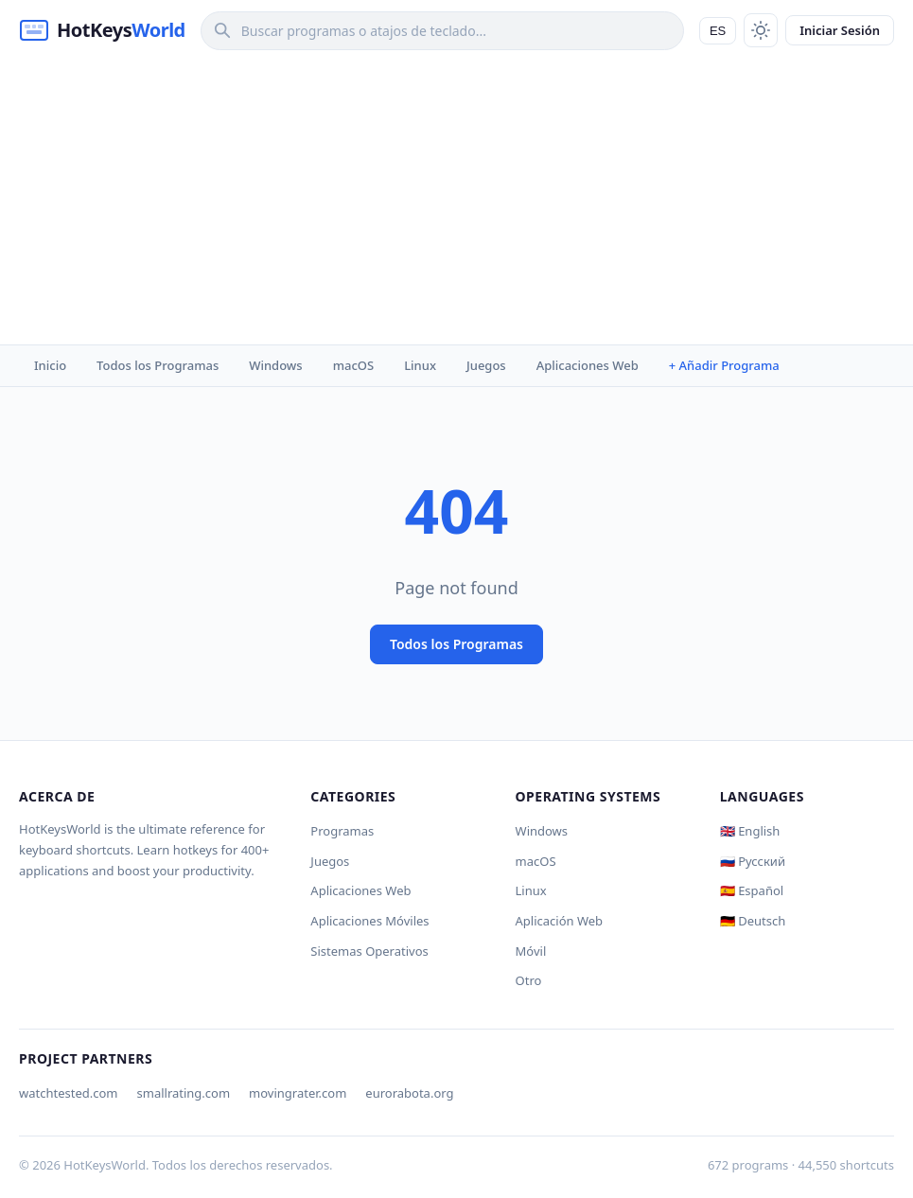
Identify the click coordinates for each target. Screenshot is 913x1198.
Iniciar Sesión (839, 30)
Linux (420, 365)
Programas (342, 830)
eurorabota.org (409, 1092)
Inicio (50, 365)
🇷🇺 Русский (752, 861)
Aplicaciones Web (587, 365)
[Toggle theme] (761, 30)
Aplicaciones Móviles (369, 920)
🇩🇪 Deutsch (752, 920)
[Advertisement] (456, 202)
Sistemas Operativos (369, 951)
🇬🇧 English (750, 830)
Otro (529, 980)
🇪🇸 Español (751, 890)
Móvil (531, 951)
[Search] (442, 30)
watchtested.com (68, 1092)
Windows (275, 365)
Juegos (486, 365)
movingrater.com (297, 1092)
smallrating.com (184, 1092)
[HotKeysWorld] (102, 30)
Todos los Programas (158, 365)
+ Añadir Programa (724, 365)
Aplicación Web (560, 920)
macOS (353, 365)
